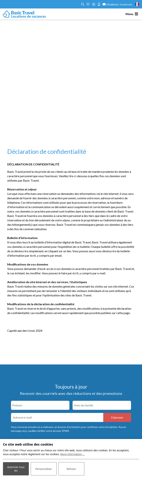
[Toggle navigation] (132, 14)
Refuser (71, 469)
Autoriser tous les (15, 468)
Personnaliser (43, 469)
